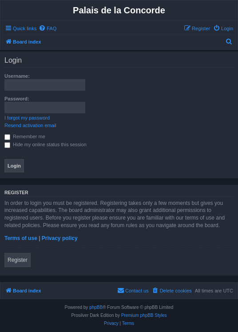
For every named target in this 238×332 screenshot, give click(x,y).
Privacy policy (60, 238)
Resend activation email (30, 125)
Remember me (24, 136)
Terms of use (20, 238)
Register (18, 260)
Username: (17, 76)
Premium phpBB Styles (144, 315)
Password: (16, 98)
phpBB (96, 307)
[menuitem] (47, 28)
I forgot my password (27, 117)
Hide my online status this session (45, 144)
